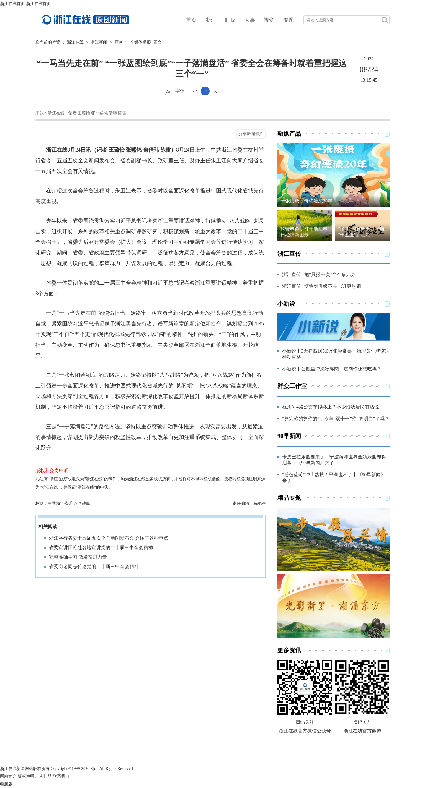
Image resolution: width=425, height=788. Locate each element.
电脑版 (6, 784)
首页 (191, 20)
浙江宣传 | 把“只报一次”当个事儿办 (319, 274)
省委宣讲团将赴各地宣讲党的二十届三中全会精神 (101, 547)
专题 (288, 20)
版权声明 (26, 776)
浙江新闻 (99, 42)
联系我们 (61, 776)
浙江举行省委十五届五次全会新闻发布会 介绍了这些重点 (108, 538)
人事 (249, 20)
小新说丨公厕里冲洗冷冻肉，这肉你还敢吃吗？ (331, 368)
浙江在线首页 (12, 3)
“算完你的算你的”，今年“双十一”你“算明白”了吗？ (335, 418)
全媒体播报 (140, 42)
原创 (119, 42)
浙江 (210, 20)
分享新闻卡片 (250, 134)
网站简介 (8, 776)
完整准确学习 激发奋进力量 (78, 557)
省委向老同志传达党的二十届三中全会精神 (94, 566)
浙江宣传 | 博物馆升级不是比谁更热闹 (321, 286)
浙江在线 (75, 42)
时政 (230, 20)
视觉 (269, 20)
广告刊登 (43, 776)
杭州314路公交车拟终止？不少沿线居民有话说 (330, 406)
